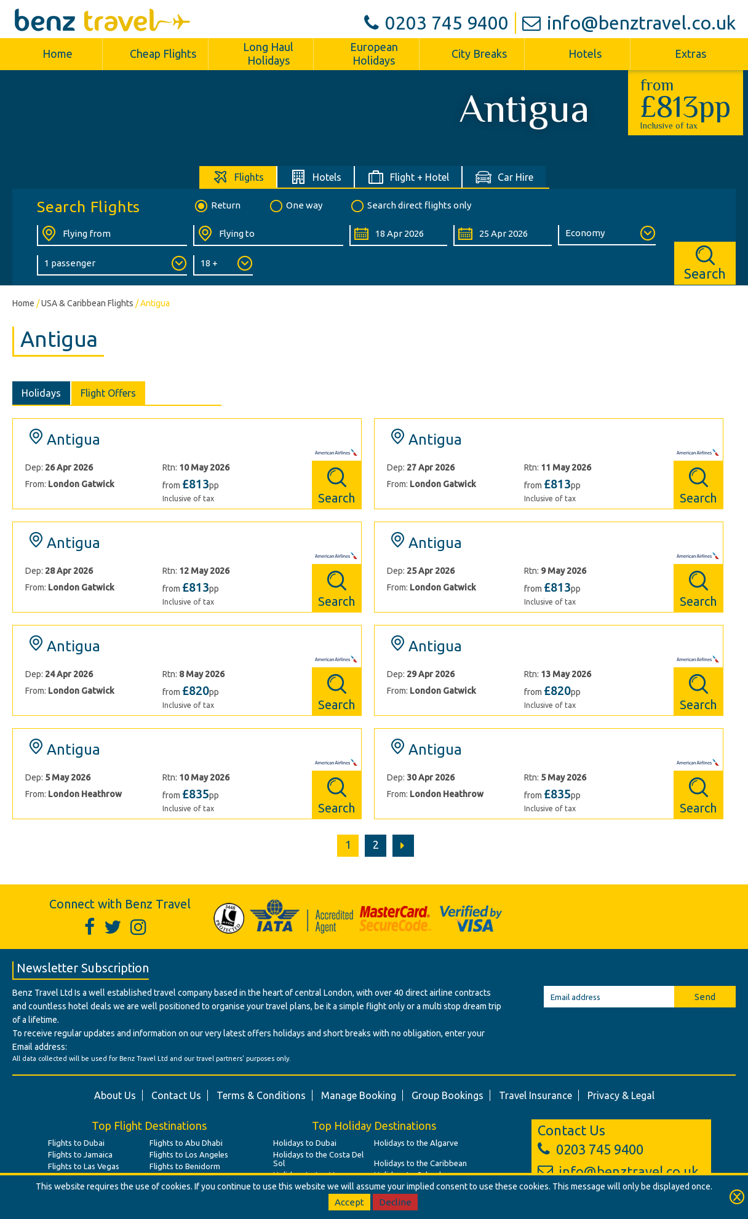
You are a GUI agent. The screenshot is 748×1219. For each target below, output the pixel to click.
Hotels (585, 53)
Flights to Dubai (76, 1142)
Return (217, 206)
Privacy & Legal (620, 1095)
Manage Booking (358, 1095)
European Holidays (374, 53)
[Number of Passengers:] (112, 265)
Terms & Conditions (261, 1095)
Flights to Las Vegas (83, 1166)
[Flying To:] (268, 235)
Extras (690, 53)
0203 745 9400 (436, 22)
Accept (349, 1202)
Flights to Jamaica (80, 1154)
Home (57, 53)
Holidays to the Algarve (416, 1142)
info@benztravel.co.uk (629, 22)
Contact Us (176, 1095)
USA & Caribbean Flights (87, 303)
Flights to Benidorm (184, 1166)
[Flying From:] (112, 235)
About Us (115, 1095)
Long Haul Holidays (268, 53)
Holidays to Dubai (304, 1142)
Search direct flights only (410, 206)
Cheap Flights (163, 53)
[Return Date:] (502, 235)
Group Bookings (447, 1095)
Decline (395, 1202)
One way (295, 206)
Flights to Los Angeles (188, 1154)
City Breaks (479, 53)
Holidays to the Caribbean (420, 1163)
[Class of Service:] (607, 235)
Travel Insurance (535, 1095)
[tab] (238, 177)
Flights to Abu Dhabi (186, 1142)
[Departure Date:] (398, 235)
